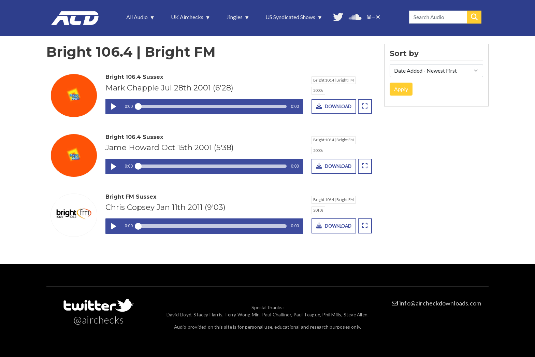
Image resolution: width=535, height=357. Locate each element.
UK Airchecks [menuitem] (187, 19)
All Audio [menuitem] (138, 19)
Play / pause (113, 106)
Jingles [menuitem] (235, 19)
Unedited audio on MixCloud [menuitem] (373, 16)
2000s (318, 90)
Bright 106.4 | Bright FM (333, 80)
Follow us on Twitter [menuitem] (338, 16)
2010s (318, 210)
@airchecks (98, 319)
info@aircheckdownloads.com (440, 303)
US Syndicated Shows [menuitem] (291, 19)
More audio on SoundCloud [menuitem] (355, 16)
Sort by (404, 53)
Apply (401, 89)
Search (474, 17)
